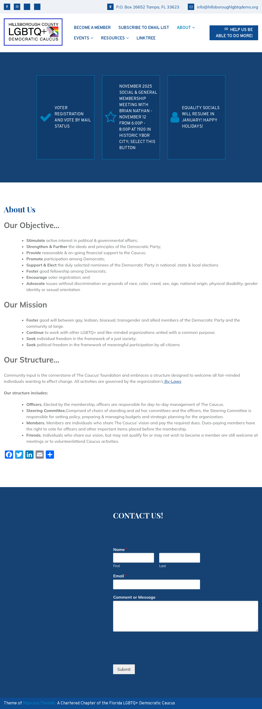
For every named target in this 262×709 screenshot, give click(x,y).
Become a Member (92, 27)
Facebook (7, 7)
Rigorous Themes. (39, 703)
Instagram (17, 7)
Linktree (146, 38)
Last (162, 547)
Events (81, 38)
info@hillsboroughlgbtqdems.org (223, 7)
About (184, 27)
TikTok (37, 7)
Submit (123, 650)
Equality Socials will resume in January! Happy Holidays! (201, 117)
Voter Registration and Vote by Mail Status (72, 117)
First (116, 547)
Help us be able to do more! (234, 33)
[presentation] (152, 637)
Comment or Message (135, 578)
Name (120, 530)
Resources (113, 38)
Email (120, 557)
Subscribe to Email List (143, 27)
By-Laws (172, 381)
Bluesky (27, 7)
